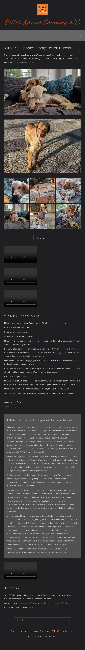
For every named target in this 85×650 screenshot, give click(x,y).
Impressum (33, 631)
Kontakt (24, 631)
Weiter (54, 237)
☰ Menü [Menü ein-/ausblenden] (79, 35)
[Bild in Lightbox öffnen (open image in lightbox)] (42, 92)
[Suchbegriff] (42, 619)
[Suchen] (69, 619)
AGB (53, 631)
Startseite (15, 631)
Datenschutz (45, 631)
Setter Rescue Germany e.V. (43, 21)
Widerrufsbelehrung (65, 631)
